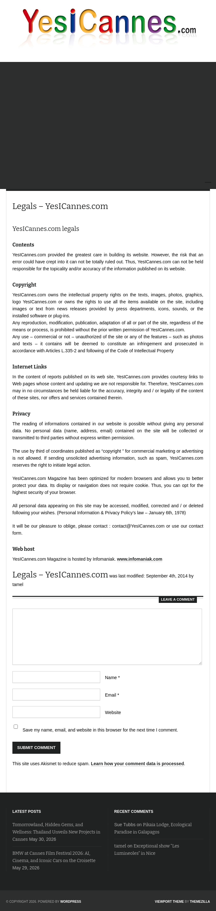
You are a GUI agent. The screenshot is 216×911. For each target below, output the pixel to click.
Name (112, 677)
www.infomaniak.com (140, 559)
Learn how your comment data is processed (137, 763)
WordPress (70, 901)
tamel (120, 846)
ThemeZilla (200, 901)
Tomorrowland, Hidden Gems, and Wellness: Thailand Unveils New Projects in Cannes (56, 832)
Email (112, 695)
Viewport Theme (169, 901)
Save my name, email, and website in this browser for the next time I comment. (100, 729)
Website (113, 712)
